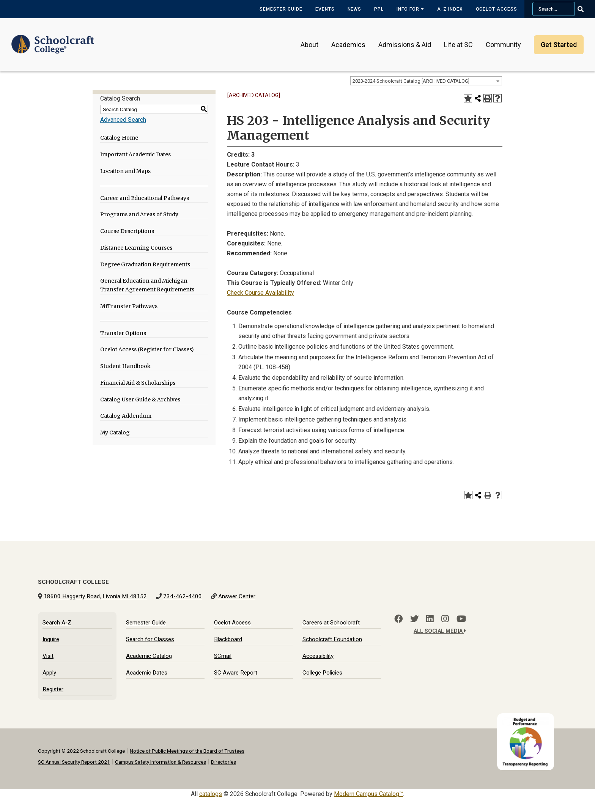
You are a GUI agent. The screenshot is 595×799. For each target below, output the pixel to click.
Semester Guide (281, 9)
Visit (48, 656)
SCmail (222, 656)
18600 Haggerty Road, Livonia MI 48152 (95, 596)
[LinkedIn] (430, 619)
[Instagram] (445, 619)
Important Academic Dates (135, 154)
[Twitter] (414, 619)
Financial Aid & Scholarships (137, 382)
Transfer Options (123, 333)
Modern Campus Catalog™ (368, 793)
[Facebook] (398, 619)
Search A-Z (56, 622)
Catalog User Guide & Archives (140, 399)
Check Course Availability (260, 292)
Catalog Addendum (125, 415)
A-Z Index (450, 9)
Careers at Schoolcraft (331, 622)
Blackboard (228, 639)
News (355, 9)
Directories (223, 762)
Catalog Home (119, 137)
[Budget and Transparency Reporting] (527, 718)
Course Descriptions (127, 231)
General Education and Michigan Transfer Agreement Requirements (147, 285)
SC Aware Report (235, 672)
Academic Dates (146, 672)
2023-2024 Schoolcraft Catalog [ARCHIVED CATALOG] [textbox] (411, 81)
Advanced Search (123, 119)
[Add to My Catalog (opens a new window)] (468, 98)
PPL (379, 9)
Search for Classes (150, 639)
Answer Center (236, 596)
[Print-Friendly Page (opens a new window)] (487, 98)
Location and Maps (125, 171)
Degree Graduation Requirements (145, 264)
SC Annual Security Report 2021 (74, 762)
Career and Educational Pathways (144, 198)
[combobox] (426, 80)
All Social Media (440, 631)
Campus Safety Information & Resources (160, 762)
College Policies (322, 672)
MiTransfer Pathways (128, 306)
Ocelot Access (496, 9)
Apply (49, 672)
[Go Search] (585, 9)
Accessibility (318, 656)
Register (52, 689)
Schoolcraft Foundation (332, 639)
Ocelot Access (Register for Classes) (147, 349)
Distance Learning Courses (136, 247)
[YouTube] (461, 619)
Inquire (50, 639)
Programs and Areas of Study (139, 214)
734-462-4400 (182, 596)
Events (325, 9)
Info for (410, 9)
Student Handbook (125, 366)
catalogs (210, 793)
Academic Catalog (149, 656)
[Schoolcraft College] (52, 39)
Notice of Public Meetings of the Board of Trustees (187, 751)
